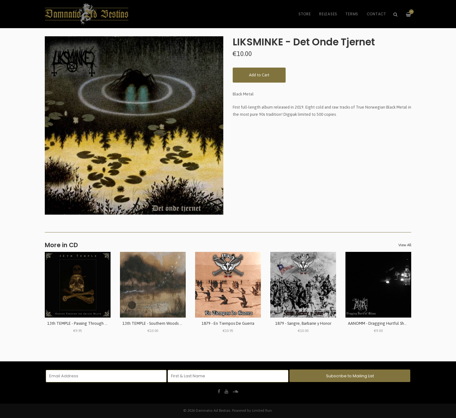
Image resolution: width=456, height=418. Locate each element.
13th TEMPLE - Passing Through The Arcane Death (92, 323)
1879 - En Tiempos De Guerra (228, 323)
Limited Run (262, 410)
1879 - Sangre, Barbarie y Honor (303, 323)
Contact (376, 14)
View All (404, 245)
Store (304, 14)
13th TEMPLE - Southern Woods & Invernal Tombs (166, 323)
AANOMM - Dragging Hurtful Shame (380, 323)
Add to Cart (259, 75)
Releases (328, 14)
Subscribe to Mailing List (350, 376)
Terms (351, 14)
